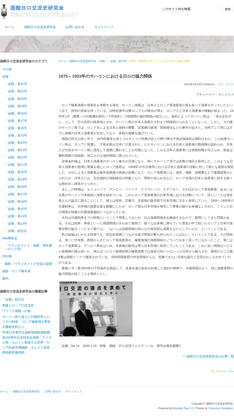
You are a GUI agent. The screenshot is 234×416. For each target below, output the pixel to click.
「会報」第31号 (16, 91)
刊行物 (7, 256)
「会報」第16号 (16, 201)
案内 (5, 278)
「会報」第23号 (16, 150)
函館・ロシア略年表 (16, 271)
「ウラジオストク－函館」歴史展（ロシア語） (28, 247)
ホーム (9, 27)
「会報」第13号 (16, 223)
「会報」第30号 (16, 99)
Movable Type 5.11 (184, 408)
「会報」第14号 (224, 84)
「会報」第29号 (16, 106)
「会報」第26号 (16, 128)
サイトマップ (103, 27)
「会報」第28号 (16, 113)
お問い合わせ (75, 27)
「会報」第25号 (16, 135)
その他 (7, 69)
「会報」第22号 (16, 157)
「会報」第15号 (16, 209)
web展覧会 (9, 238)
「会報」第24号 (16, 143)
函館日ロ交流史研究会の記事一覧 (210, 356)
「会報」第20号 (16, 172)
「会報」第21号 (16, 164)
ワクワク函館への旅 (16, 311)
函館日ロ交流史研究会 (40, 27)
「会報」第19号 (16, 179)
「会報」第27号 (16, 121)
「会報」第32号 (16, 84)
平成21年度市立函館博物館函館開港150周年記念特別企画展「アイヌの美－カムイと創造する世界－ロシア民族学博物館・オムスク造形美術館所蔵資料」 (27, 342)
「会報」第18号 (16, 186)
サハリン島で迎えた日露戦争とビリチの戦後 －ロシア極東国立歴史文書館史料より (26, 322)
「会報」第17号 (16, 194)
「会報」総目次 (16, 231)
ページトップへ (224, 371)
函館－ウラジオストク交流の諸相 (28, 264)
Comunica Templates (220, 408)
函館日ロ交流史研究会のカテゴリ (24, 61)
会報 (102, 61)
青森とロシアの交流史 (18, 305)
